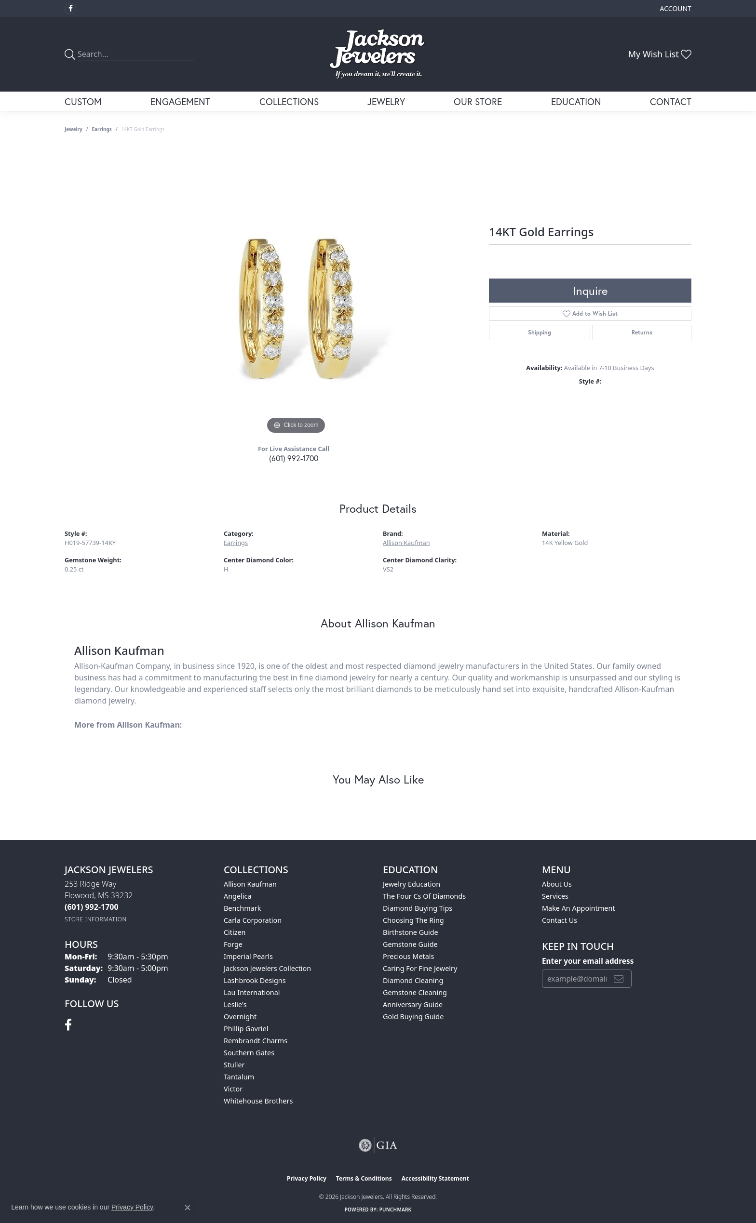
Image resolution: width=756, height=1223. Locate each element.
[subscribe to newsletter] (618, 978)
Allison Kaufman (406, 542)
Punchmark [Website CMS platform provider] (395, 1209)
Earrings (102, 129)
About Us (557, 884)
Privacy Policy (306, 1178)
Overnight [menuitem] (240, 1016)
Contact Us (559, 920)
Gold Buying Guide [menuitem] (413, 1016)
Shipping (539, 332)
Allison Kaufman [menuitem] (250, 884)
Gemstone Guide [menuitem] (410, 944)
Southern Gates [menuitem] (249, 1052)
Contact (670, 101)
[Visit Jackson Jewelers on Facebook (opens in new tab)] (70, 8)
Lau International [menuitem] (252, 992)
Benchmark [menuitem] (242, 908)
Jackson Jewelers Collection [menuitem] (267, 968)
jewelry (73, 129)
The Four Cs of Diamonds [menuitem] (424, 896)
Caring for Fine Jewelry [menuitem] (420, 968)
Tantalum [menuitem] (239, 1076)
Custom (83, 101)
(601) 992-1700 (293, 458)
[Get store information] (96, 919)
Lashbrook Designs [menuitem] (255, 980)
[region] (296, 292)
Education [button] (576, 101)
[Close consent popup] (187, 1207)
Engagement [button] (180, 101)
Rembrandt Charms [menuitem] (255, 1040)
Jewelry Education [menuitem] (411, 884)
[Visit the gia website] (378, 1145)
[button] (674, 8)
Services (555, 896)
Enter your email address (588, 961)
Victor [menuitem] (233, 1088)
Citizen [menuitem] (235, 932)
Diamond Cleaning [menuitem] (413, 980)
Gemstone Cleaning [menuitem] (415, 992)
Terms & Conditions (364, 1178)
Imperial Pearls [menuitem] (248, 956)
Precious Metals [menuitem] (408, 956)
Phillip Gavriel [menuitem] (246, 1028)
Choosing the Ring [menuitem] (413, 920)
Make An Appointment (578, 908)
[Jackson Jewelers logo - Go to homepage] (378, 54)
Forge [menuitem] (233, 944)
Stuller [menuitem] (234, 1064)
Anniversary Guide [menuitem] (413, 1004)
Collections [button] (289, 101)
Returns (642, 332)
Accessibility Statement (435, 1178)
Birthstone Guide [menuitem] (410, 932)
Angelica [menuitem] (237, 896)
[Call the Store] (92, 907)
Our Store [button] (478, 101)
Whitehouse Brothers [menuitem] (258, 1100)
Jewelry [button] (386, 101)
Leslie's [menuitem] (235, 1004)
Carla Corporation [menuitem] (253, 920)
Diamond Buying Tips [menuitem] (417, 908)
